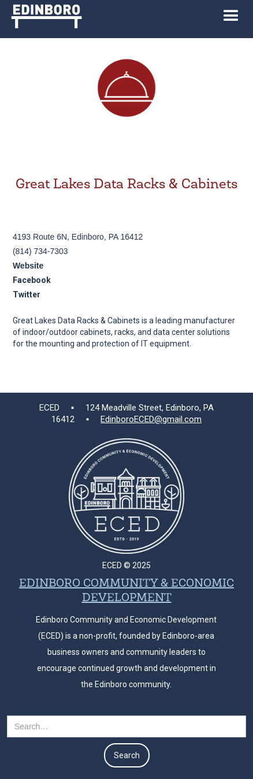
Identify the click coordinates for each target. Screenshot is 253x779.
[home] (43, 14)
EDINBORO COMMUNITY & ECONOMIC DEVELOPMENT (126, 591)
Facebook (32, 280)
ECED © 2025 (126, 565)
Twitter (26, 294)
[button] (231, 19)
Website (28, 265)
